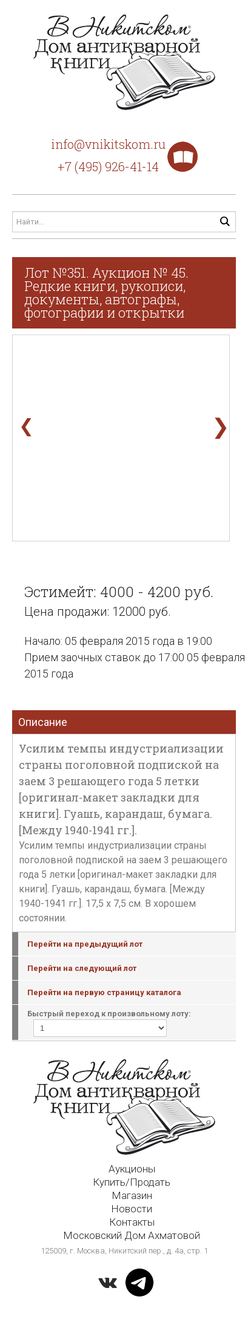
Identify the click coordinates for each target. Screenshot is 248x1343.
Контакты (132, 1222)
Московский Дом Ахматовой (131, 1235)
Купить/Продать (131, 1182)
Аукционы (132, 1169)
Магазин (132, 1195)
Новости (131, 1209)
